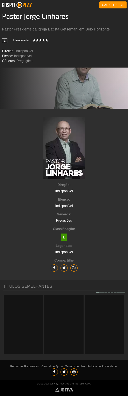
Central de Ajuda (52, 366)
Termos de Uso (75, 366)
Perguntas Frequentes (24, 366)
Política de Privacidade (102, 366)
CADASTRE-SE (113, 5)
